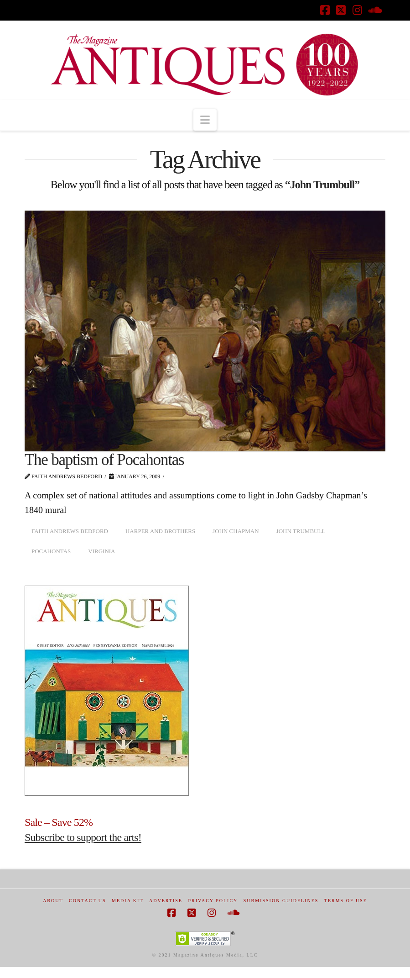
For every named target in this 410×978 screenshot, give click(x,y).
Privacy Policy (213, 900)
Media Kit (127, 900)
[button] (205, 120)
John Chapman (236, 531)
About (53, 900)
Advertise (165, 900)
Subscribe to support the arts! (83, 837)
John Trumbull (301, 531)
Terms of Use (345, 900)
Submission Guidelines (281, 900)
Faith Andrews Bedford (69, 531)
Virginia (101, 551)
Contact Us (87, 900)
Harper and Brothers (160, 531)
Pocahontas (51, 551)
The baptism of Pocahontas (104, 460)
